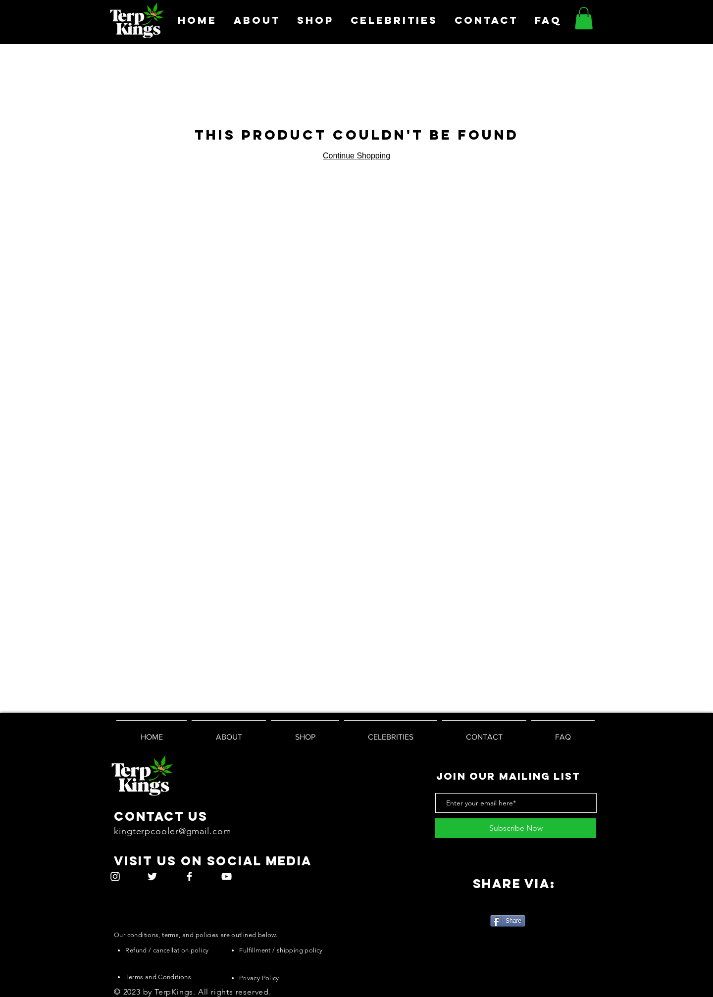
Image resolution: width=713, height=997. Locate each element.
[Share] (507, 921)
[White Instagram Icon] (115, 876)
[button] (583, 18)
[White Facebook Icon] (189, 876)
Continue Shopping (356, 155)
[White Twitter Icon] (152, 876)
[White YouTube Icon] (226, 876)
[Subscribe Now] (515, 828)
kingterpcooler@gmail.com (172, 831)
